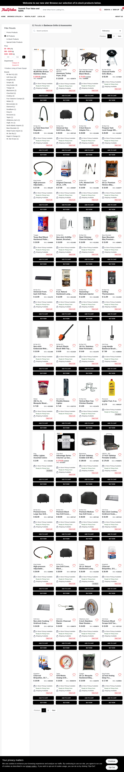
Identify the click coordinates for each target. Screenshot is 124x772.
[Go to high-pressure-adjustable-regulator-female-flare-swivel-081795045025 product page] (43, 569)
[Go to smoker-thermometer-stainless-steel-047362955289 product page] (89, 624)
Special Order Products (14, 42)
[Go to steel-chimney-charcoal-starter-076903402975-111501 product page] (89, 240)
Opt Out (112, 767)
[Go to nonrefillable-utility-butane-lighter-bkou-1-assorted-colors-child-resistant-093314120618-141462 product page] (43, 459)
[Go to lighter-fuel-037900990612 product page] (112, 404)
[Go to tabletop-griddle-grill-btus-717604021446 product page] (89, 459)
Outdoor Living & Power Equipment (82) (19, 68)
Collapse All (15, 63)
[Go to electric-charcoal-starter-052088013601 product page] (66, 624)
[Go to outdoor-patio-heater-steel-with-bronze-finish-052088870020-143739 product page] (43, 75)
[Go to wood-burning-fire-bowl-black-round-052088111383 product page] (89, 75)
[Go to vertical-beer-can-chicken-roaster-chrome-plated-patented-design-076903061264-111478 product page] (89, 404)
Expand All (15, 65)
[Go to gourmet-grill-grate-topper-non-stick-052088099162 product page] (43, 349)
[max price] (17, 57)
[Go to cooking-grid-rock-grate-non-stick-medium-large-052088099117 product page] (112, 514)
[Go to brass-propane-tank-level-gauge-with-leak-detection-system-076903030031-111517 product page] (112, 131)
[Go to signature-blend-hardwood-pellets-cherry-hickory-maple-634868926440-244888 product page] (43, 240)
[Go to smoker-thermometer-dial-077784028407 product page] (66, 678)
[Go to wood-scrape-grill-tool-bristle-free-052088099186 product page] (112, 624)
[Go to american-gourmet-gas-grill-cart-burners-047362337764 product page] (66, 459)
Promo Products (12, 32)
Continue (111, 761)
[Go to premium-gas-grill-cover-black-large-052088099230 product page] (66, 514)
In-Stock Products (13, 39)
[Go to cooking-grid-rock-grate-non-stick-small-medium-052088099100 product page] (43, 624)
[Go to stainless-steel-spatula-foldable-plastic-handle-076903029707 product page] (89, 349)
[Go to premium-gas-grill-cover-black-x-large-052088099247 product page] (43, 514)
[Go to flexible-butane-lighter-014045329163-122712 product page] (66, 404)
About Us (119, 16)
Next (119, 36)
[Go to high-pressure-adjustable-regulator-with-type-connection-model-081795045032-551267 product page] (43, 185)
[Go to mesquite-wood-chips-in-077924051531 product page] (43, 404)
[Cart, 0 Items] (122, 10)
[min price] (8, 57)
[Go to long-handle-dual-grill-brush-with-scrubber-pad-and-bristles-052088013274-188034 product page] (112, 349)
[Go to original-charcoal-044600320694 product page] (66, 185)
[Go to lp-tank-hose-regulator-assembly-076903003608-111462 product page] (43, 131)
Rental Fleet (30, 16)
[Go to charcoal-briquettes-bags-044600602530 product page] (112, 569)
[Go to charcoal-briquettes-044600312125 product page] (43, 678)
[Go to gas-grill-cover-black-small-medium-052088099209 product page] (66, 569)
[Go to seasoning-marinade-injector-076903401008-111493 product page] (89, 294)
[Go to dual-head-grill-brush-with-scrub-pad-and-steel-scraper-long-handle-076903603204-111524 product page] (66, 349)
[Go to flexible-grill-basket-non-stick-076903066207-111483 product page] (66, 240)
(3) (12, 85)
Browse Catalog (14, 16)
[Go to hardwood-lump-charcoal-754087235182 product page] (89, 569)
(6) (11, 80)
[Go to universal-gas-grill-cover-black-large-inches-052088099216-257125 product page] (66, 131)
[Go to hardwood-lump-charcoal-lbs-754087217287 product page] (66, 294)
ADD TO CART (43, 95)
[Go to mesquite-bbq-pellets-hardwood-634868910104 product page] (89, 678)
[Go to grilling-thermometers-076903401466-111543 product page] (112, 294)
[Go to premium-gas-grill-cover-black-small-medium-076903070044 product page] (89, 514)
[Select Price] (23, 57)
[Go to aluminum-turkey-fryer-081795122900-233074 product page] (66, 75)
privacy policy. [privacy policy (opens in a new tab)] (31, 766)
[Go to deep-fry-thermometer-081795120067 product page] (112, 678)
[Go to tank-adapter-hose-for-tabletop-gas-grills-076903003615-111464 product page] (89, 131)
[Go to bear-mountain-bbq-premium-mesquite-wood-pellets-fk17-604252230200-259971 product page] (112, 240)
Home (3, 16)
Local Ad (41, 16)
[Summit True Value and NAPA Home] (9, 9)
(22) (12, 74)
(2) (11, 90)
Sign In (107, 10)
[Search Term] (72, 10)
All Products (11, 36)
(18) (11, 77)
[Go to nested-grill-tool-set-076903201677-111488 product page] (89, 185)
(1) (12, 104)
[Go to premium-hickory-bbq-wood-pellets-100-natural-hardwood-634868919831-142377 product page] (112, 185)
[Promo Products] (5, 32)
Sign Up (116, 10)
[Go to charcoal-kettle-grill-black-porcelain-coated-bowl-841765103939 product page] (112, 75)
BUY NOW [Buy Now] (43, 100)
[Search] (100, 9)
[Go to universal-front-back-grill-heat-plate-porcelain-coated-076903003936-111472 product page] (43, 294)
